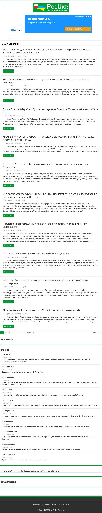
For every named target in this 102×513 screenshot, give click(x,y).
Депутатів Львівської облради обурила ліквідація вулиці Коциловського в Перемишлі (45, 165)
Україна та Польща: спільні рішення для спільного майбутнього (26, 460)
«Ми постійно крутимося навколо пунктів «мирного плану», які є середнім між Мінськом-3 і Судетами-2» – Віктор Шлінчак (48, 416)
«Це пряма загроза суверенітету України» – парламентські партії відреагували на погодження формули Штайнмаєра (50, 195)
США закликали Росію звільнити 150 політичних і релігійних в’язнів (41, 310)
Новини (18, 56)
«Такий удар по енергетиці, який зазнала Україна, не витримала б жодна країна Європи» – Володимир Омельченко (45, 426)
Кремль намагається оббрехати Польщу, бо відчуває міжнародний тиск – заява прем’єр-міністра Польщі (48, 138)
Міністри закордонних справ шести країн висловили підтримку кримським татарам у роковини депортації (46, 51)
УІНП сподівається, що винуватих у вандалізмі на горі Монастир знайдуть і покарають (46, 81)
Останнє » (31, 333)
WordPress (46, 504)
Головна (3, 39)
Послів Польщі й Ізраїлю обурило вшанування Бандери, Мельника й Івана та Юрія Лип (50, 111)
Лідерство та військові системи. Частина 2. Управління (22, 372)
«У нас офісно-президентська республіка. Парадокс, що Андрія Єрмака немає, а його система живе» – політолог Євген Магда (50, 405)
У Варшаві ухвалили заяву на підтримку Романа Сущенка (36, 253)
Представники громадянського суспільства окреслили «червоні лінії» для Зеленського (45, 225)
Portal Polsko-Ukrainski (60, 504)
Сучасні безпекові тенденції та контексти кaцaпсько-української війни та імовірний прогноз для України (41, 449)
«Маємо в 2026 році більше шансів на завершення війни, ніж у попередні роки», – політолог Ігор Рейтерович (43, 395)
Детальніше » (8, 71)
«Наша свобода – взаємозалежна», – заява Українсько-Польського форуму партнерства (45, 282)
